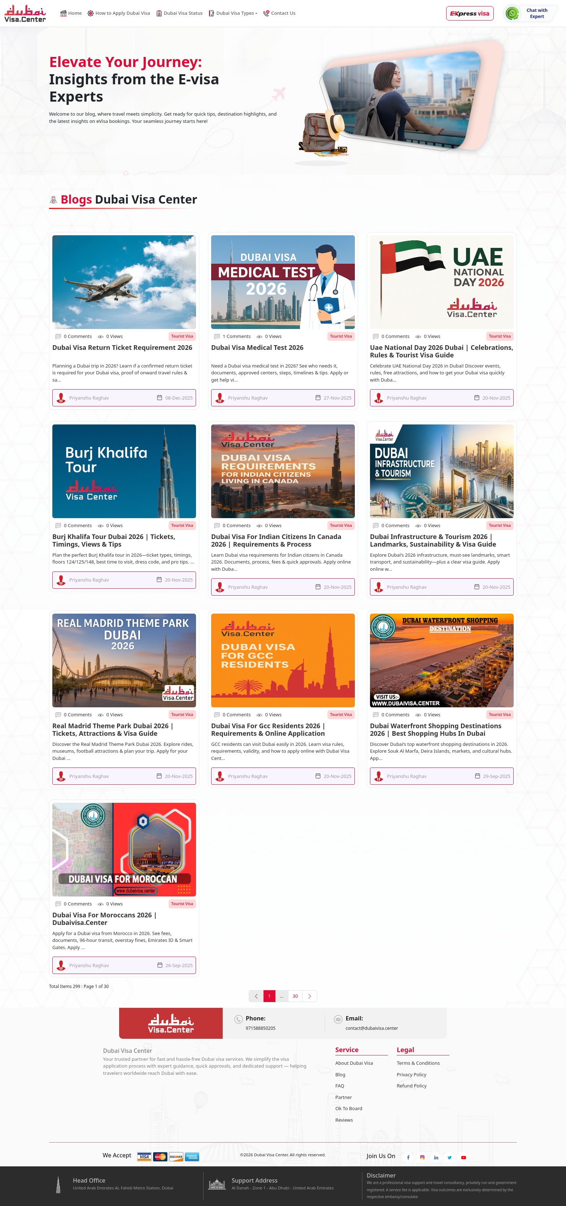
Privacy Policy (411, 1074)
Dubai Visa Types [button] (231, 13)
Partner (343, 1097)
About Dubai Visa (354, 1063)
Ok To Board (348, 1108)
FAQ (339, 1085)
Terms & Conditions (418, 1063)
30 (295, 996)
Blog (340, 1074)
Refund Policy (412, 1085)
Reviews (344, 1120)
